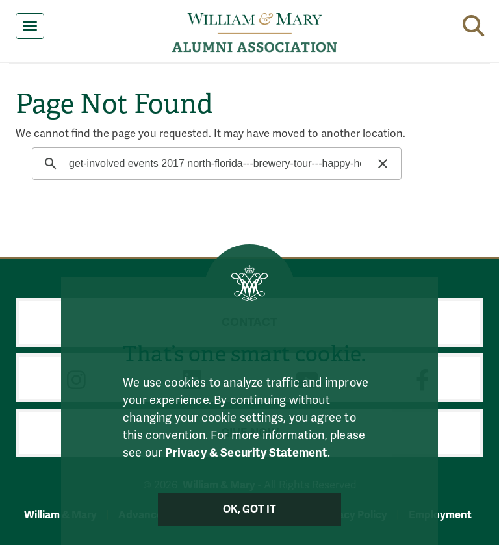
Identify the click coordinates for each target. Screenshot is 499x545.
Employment (440, 515)
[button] (473, 23)
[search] (215, 163)
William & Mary (60, 515)
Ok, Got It (250, 509)
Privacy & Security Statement (246, 453)
